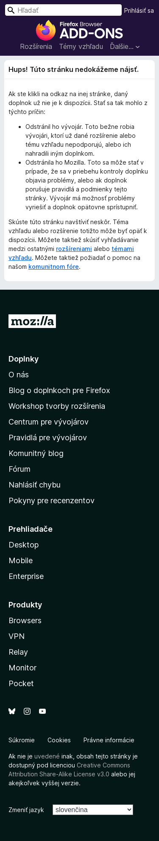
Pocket (21, 683)
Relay (18, 651)
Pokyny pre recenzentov (51, 500)
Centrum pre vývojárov (48, 421)
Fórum (19, 469)
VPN (16, 636)
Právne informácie (109, 740)
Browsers (25, 620)
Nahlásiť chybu (34, 484)
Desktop (23, 544)
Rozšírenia (36, 46)
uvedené (47, 756)
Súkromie (21, 740)
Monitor (22, 667)
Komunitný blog (36, 453)
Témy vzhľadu (81, 46)
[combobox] (63, 10)
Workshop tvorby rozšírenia (56, 406)
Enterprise (26, 576)
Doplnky (23, 358)
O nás (18, 374)
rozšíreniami (74, 248)
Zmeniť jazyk (26, 809)
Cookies (59, 740)
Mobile (20, 560)
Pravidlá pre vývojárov (47, 437)
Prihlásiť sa (139, 10)
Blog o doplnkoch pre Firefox (59, 390)
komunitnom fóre (53, 266)
